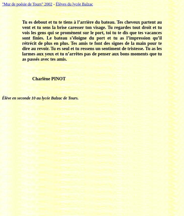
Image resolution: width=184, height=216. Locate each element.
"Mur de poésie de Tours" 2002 (27, 4)
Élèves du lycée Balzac (74, 4)
